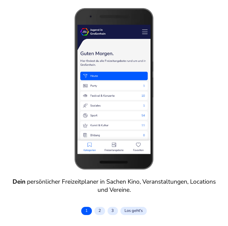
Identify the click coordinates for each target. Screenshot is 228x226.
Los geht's (134, 210)
